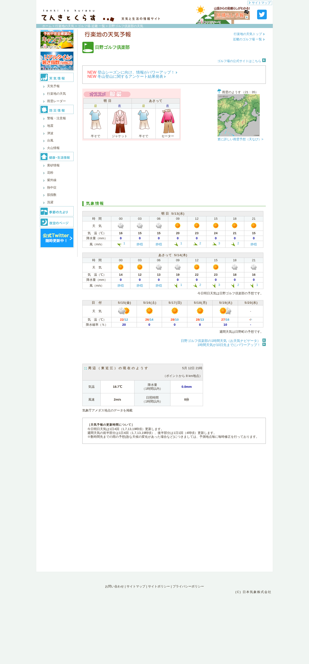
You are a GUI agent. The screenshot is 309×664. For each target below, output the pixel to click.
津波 (50, 133)
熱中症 (51, 187)
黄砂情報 (53, 165)
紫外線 (51, 180)
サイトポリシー (159, 586)
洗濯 (50, 202)
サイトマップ (260, 3)
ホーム (47, 26)
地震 (50, 125)
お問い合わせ (114, 586)
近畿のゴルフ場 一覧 (249, 39)
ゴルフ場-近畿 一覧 (91, 26)
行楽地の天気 (64, 26)
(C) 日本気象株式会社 (253, 592)
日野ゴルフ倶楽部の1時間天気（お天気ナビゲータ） (220, 341)
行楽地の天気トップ (249, 34)
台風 (50, 140)
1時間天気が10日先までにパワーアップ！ (228, 345)
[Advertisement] (174, 172)
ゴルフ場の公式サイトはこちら (241, 61)
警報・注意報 (56, 118)
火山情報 (53, 148)
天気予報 (53, 86)
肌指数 (51, 195)
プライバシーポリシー (188, 586)
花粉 (50, 172)
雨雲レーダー (56, 101)
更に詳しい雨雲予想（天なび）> (240, 139)
